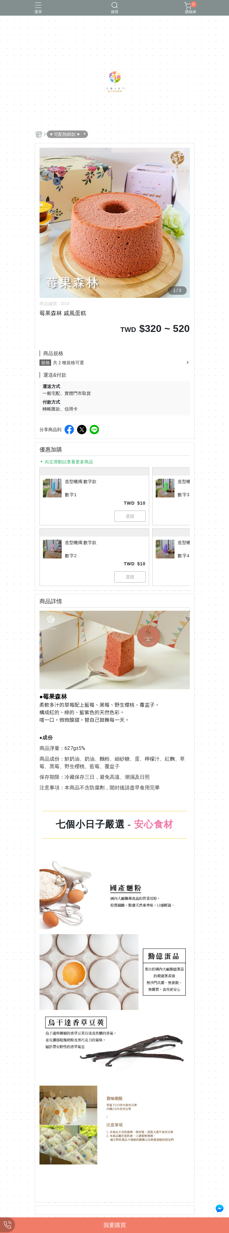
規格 (45, 362)
